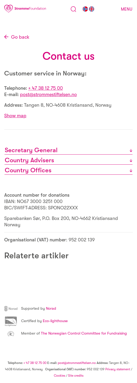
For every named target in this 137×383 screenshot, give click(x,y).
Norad (30, 308)
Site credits (75, 375)
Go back (20, 37)
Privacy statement (117, 369)
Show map (15, 115)
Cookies (59, 375)
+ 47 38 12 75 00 (45, 88)
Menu (126, 9)
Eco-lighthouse (36, 321)
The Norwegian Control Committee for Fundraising (65, 333)
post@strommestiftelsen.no (48, 94)
